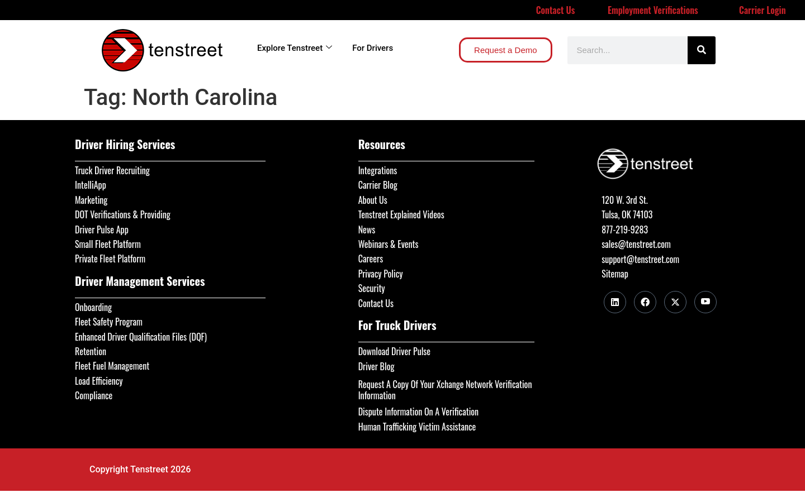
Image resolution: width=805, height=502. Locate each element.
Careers (370, 258)
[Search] (702, 50)
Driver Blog (376, 366)
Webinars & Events (388, 244)
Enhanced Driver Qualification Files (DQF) (141, 336)
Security (371, 288)
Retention (90, 351)
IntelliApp (90, 185)
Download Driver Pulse (394, 351)
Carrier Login (762, 10)
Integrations (377, 170)
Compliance (93, 395)
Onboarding (93, 307)
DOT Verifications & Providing (123, 214)
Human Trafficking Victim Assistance (417, 426)
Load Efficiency (99, 381)
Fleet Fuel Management (112, 365)
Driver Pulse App (102, 229)
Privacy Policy (380, 273)
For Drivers (372, 48)
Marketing (91, 200)
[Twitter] (675, 302)
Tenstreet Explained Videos (401, 214)
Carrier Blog (377, 185)
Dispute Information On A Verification (418, 411)
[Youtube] (705, 302)
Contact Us (555, 10)
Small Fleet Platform (108, 244)
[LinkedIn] (615, 302)
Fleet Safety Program (109, 321)
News (367, 229)
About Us (372, 200)
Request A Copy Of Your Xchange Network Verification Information (445, 389)
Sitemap (615, 273)
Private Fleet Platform (110, 258)
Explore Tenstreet (294, 48)
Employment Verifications (653, 10)
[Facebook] (645, 302)
